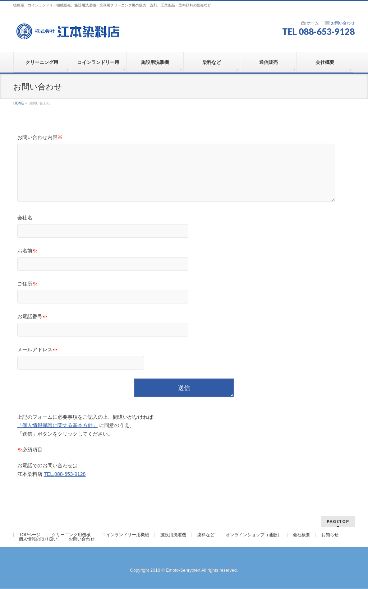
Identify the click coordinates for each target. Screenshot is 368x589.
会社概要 (301, 535)
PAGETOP (338, 521)
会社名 (184, 238)
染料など (206, 535)
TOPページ (30, 535)
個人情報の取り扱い (38, 539)
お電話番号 (184, 336)
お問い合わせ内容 (184, 175)
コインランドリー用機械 (125, 535)
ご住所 (184, 304)
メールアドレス (184, 369)
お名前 (184, 271)
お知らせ (330, 535)
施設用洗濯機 (173, 535)
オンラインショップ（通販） (254, 535)
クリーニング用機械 (71, 535)
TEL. (65, 485)
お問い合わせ (343, 23)
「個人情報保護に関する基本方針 (55, 436)
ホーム (313, 23)
